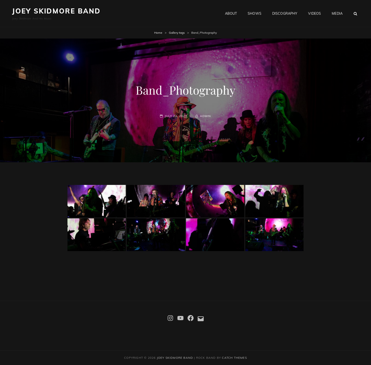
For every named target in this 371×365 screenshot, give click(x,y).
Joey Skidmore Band (56, 11)
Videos (314, 13)
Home (158, 32)
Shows (254, 13)
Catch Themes (234, 357)
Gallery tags (177, 32)
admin (205, 116)
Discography (285, 13)
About (231, 13)
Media (337, 13)
